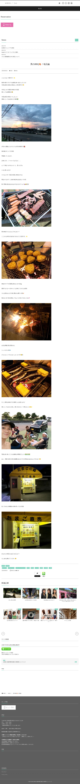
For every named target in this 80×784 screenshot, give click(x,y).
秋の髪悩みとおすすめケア (49, 600)
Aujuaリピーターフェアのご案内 (10, 52)
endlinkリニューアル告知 (8, 47)
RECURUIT (4, 771)
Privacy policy (4, 774)
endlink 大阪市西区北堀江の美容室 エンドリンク (14, 662)
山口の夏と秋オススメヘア (11, 620)
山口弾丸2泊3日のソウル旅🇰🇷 (30, 600)
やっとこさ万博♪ (69, 620)
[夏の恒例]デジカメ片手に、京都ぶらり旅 (30, 620)
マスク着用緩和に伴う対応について (10, 56)
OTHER (7, 565)
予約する (8, 25)
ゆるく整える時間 (10, 600)
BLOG (3, 565)
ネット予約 (10, 707)
